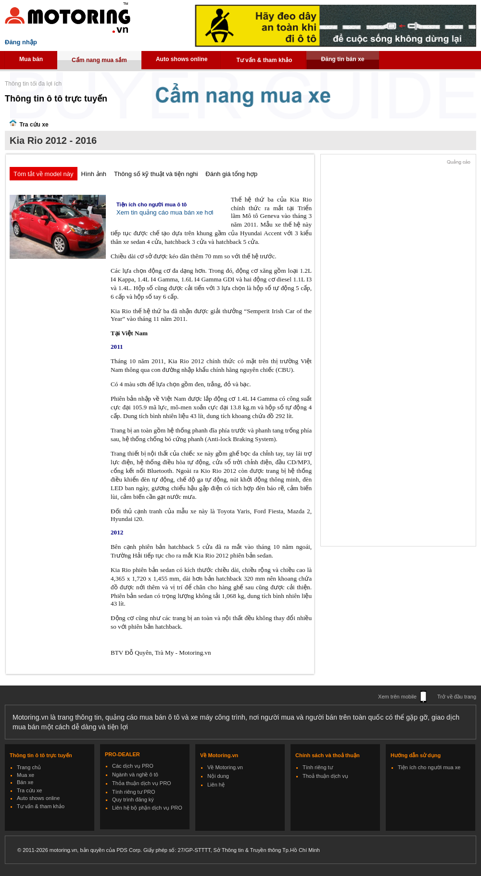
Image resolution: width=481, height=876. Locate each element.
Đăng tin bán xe (342, 59)
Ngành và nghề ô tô (135, 774)
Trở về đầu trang (456, 696)
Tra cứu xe (29, 790)
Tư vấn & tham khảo (264, 60)
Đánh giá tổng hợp (231, 174)
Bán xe (25, 782)
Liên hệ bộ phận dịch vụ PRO (147, 808)
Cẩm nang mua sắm (99, 60)
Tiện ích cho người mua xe (429, 767)
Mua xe (25, 775)
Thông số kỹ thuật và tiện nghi (156, 174)
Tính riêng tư (318, 767)
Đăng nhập (21, 42)
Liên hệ (216, 784)
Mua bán (31, 59)
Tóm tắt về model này (43, 174)
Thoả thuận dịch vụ (325, 776)
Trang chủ (29, 767)
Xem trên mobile (397, 696)
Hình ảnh (94, 174)
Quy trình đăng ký (133, 799)
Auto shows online (182, 59)
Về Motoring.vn (225, 767)
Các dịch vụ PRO (132, 766)
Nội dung (218, 776)
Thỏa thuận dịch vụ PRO (141, 783)
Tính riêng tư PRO (133, 792)
